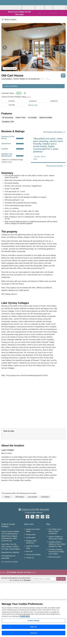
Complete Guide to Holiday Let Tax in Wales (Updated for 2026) (57, 544)
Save (63, 76)
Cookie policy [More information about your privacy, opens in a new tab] (25, 616)
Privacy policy (31, 534)
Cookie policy (30, 537)
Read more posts (54, 557)
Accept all (33, 633)
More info (29, 551)
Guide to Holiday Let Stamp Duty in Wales (56, 538)
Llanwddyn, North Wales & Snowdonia (26, 78)
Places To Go (42, 13)
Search (62, 579)
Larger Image (10, 68)
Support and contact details (33, 530)
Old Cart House (12, 75)
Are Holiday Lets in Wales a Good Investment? (55, 531)
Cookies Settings (33, 620)
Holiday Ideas (53, 13)
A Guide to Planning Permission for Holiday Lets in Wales (56, 552)
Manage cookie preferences (31, 542)
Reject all (33, 627)
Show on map (32, 105)
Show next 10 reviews (54, 166)
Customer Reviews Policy (32, 547)
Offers (62, 13)
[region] (33, 618)
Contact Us (30, 558)
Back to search (10, 19)
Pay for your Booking (33, 554)
